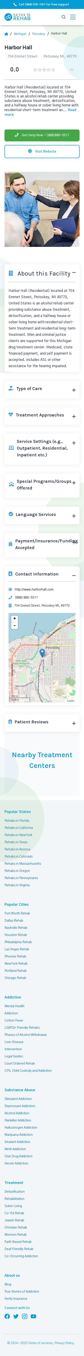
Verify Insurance (15, 1298)
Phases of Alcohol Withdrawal (25, 1035)
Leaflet (70, 700)
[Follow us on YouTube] (33, 1316)
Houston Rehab (15, 935)
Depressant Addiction (19, 1106)
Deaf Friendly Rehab (18, 1249)
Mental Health (14, 1006)
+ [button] (14, 619)
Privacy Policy (64, 1343)
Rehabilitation (14, 1199)
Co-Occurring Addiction (21, 1256)
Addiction (12, 997)
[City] (40, 34)
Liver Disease (14, 1042)
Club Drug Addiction (18, 1156)
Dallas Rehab (13, 920)
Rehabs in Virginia (17, 885)
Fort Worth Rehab (17, 913)
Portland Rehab (15, 970)
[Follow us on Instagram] (24, 1316)
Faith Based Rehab (18, 1242)
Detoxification (14, 1191)
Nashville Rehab (15, 927)
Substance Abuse (19, 1090)
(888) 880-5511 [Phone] (26, 597)
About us (12, 1275)
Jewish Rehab (14, 1220)
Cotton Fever (13, 1020)
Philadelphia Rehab (18, 942)
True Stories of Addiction (21, 1291)
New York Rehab (16, 963)
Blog (7, 1284)
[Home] (7, 34)
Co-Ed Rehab (14, 1213)
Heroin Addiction (16, 1163)
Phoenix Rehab (15, 956)
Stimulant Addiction (18, 1099)
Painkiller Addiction (17, 1120)
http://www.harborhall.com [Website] (34, 589)
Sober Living (13, 1206)
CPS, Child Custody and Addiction (28, 1070)
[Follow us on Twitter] (16, 1316)
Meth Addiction (15, 1149)
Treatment (13, 1183)
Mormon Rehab (15, 1234)
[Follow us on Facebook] (7, 1316)
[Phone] (42, 135)
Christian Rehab (15, 1227)
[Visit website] (42, 151)
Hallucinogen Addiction (20, 1127)
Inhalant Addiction (17, 1142)
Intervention (13, 1049)
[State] (22, 34)
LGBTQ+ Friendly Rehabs (22, 1027)
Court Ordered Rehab (19, 1063)
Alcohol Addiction (16, 1113)
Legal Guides (13, 1056)
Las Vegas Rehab (16, 949)
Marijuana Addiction (18, 1134)
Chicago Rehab (15, 978)
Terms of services (40, 1343)
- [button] (14, 625)
